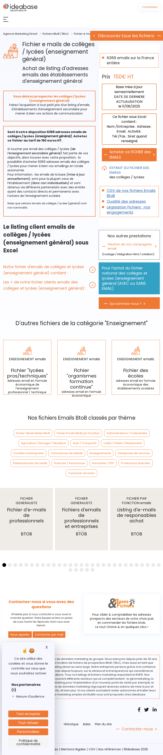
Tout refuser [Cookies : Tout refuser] (28, 722)
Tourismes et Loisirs (81, 473)
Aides (87, 724)
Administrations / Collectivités (127, 433)
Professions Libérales (135, 463)
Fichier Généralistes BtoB (33, 433)
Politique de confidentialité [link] (28, 742)
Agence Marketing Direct (20, 34)
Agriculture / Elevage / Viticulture (43, 443)
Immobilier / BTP (103, 463)
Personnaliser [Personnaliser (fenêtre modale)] (28, 731)
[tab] (49, 269)
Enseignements (100, 453)
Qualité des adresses (126, 201)
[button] (49, 269)
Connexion (150, 7)
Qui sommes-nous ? (125, 304)
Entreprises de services (134, 453)
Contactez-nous (137, 729)
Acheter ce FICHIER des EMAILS (130, 154)
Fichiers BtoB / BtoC (55, 34)
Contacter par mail (49, 634)
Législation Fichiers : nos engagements (128, 210)
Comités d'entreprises (28, 453)
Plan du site (103, 724)
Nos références (109, 749)
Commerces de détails (67, 453)
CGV (92, 749)
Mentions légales (73, 749)
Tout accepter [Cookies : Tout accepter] (28, 713)
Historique (71, 724)
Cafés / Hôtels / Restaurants (122, 443)
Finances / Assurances (69, 463)
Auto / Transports (85, 443)
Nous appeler (20, 634)
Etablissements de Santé (30, 463)
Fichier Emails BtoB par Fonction (78, 433)
